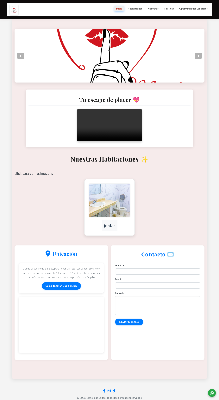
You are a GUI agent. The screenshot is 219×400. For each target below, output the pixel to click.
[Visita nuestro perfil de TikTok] (114, 391)
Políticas (169, 8)
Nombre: (119, 274)
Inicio (119, 8)
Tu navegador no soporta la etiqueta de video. (109, 134)
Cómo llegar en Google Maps (61, 295)
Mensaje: (119, 302)
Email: (118, 288)
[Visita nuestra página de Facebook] (104, 391)
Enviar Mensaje (129, 334)
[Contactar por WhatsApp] (210, 391)
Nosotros (153, 8)
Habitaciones (135, 8)
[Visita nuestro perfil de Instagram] (109, 391)
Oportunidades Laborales (193, 8)
